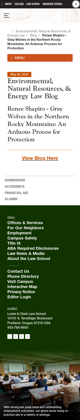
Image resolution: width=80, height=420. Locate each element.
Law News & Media (25, 253)
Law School (33, 4)
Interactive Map (22, 286)
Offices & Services (25, 222)
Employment (19, 232)
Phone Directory (23, 276)
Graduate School (52, 4)
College (19, 4)
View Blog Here (40, 158)
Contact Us (18, 271)
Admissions (15, 180)
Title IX (14, 243)
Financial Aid (16, 193)
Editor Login (19, 296)
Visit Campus (20, 281)
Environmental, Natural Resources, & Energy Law (39, 88)
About (8, 4)
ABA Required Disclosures (33, 248)
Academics (14, 186)
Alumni (11, 199)
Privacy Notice (21, 291)
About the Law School (28, 258)
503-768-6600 (17, 327)
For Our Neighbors (25, 227)
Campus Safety (22, 238)
